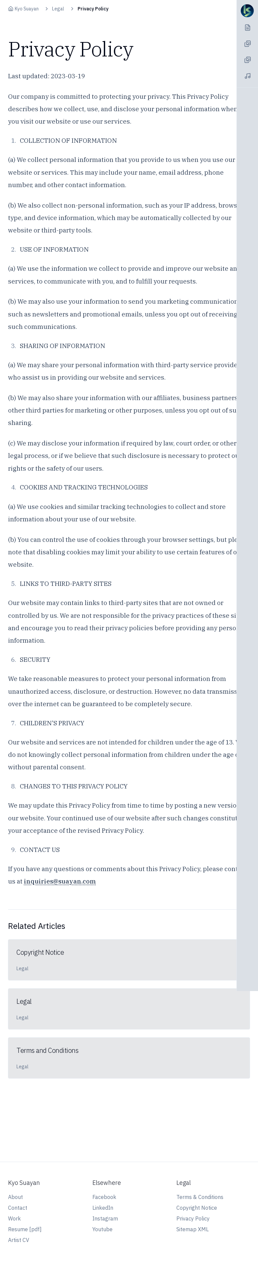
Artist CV (18, 1240)
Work (14, 1218)
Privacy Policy (193, 1218)
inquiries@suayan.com (60, 881)
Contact (17, 1207)
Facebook (104, 1197)
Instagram (105, 1218)
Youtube (102, 1229)
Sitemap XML (192, 1229)
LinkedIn (102, 1207)
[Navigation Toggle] (247, 10)
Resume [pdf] (25, 1229)
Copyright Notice (196, 1207)
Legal (58, 9)
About (15, 1197)
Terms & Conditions (199, 1197)
